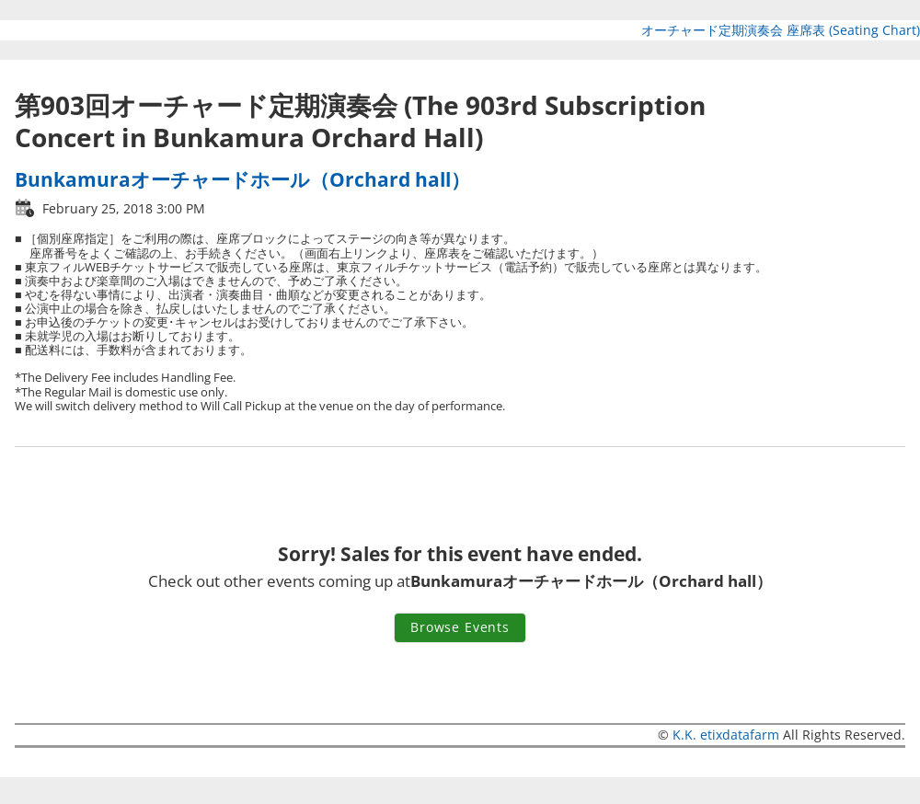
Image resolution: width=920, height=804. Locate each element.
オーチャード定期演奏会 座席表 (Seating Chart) (780, 30)
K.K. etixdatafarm (726, 734)
